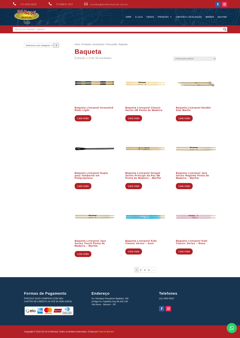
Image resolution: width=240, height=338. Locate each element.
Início (77, 44)
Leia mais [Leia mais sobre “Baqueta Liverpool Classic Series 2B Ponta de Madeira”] (133, 118)
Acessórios (98, 44)
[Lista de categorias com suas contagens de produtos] (39, 45)
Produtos (163, 17)
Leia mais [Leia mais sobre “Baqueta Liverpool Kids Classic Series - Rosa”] (184, 251)
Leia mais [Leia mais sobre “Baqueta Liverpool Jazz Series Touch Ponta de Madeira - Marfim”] (83, 253)
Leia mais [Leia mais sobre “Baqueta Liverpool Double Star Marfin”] (184, 118)
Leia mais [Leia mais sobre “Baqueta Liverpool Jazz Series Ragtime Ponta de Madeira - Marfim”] (184, 186)
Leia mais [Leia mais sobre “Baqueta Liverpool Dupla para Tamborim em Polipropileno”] (83, 186)
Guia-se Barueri (106, 331)
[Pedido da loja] (194, 58)
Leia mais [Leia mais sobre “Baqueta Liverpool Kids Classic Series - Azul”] (133, 251)
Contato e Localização (189, 17)
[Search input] (118, 29)
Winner (210, 17)
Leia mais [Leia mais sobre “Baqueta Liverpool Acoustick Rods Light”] (83, 118)
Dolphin (222, 17)
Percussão (111, 44)
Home (129, 17)
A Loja (139, 17)
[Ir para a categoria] (56, 45)
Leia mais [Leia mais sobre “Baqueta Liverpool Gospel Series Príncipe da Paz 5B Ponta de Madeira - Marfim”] (133, 186)
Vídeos (150, 17)
